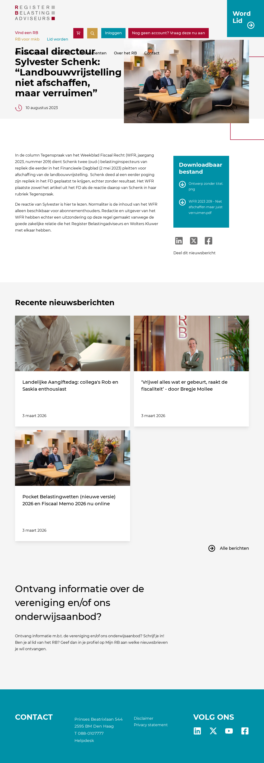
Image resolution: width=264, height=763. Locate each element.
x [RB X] (213, 731)
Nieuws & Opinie (30, 53)
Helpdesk (84, 740)
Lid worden (57, 39)
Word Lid (242, 17)
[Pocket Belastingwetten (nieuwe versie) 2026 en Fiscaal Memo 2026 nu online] (72, 458)
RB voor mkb (27, 39)
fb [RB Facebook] (245, 731)
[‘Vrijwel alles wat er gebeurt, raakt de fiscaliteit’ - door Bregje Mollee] (191, 343)
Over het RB (125, 53)
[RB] (35, 19)
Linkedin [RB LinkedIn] (197, 731)
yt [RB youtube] (229, 731)
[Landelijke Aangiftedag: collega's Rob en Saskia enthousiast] (72, 343)
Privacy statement (151, 725)
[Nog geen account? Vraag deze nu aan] (168, 33)
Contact (152, 53)
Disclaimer (143, 718)
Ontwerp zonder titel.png (206, 187)
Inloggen (113, 33)
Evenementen (93, 53)
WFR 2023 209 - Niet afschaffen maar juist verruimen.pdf (206, 207)
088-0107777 (91, 733)
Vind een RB (26, 33)
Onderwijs (62, 53)
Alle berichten (234, 548)
